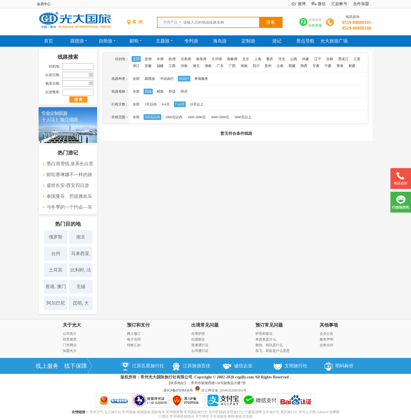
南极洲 (232, 59)
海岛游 (220, 40)
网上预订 (134, 334)
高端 (148, 91)
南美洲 (201, 59)
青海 (340, 66)
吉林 (329, 59)
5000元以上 (242, 117)
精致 (160, 91)
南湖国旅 (143, 412)
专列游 (191, 40)
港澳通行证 (199, 345)
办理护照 (198, 334)
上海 (257, 59)
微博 (302, 4)
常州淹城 (176, 416)
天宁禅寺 (202, 416)
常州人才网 (307, 412)
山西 (293, 59)
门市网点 (69, 345)
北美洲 (186, 59)
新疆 (351, 66)
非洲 (160, 59)
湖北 (196, 66)
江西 (172, 66)
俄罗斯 (56, 237)
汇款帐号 (339, 4)
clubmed (322, 412)
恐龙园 (247, 416)
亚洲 (148, 59)
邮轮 (136, 40)
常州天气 (96, 412)
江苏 (357, 59)
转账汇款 (134, 345)
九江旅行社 (112, 412)
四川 (256, 66)
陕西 (304, 66)
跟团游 (78, 40)
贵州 (268, 66)
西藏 (292, 66)
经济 (184, 91)
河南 (184, 66)
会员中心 (44, 4)
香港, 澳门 (55, 286)
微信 (322, 4)
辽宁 (317, 59)
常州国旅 (129, 412)
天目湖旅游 (218, 416)
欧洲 (172, 59)
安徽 (148, 66)
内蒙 (305, 59)
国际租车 (158, 412)
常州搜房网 (174, 412)
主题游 (164, 40)
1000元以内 (173, 117)
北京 (245, 59)
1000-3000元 (197, 117)
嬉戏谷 (189, 416)
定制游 (248, 40)
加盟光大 (69, 351)
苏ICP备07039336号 (178, 390)
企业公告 (326, 334)
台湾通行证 (199, 351)
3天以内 (151, 104)
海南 (244, 66)
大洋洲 (216, 59)
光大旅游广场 (334, 40)
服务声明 (326, 339)
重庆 (269, 59)
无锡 (80, 286)
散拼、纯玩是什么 (269, 345)
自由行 (184, 79)
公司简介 (69, 334)
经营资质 (69, 339)
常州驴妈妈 (217, 412)
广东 (220, 66)
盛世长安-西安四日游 (68, 185)
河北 (281, 59)
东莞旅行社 (235, 412)
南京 (80, 237)
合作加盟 (361, 4)
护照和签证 (264, 334)
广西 (232, 66)
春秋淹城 (234, 416)
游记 (276, 40)
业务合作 (326, 345)
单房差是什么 (265, 339)
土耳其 (56, 270)
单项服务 (201, 79)
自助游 (107, 40)
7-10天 (180, 104)
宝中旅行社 (271, 412)
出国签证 (198, 339)
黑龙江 (343, 59)
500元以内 (152, 117)
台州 (55, 253)
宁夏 (328, 66)
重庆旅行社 (289, 412)
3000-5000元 (220, 117)
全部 (136, 59)
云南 (280, 66)
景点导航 (305, 40)
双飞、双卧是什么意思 (272, 351)
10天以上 (197, 104)
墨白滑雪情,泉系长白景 (70, 163)
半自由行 (167, 79)
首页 (48, 40)
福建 (160, 66)
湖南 (208, 66)
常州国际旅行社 (196, 412)
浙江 (136, 66)
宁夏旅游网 (253, 412)
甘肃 (316, 66)
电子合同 (134, 339)
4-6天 (166, 104)
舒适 (172, 91)
